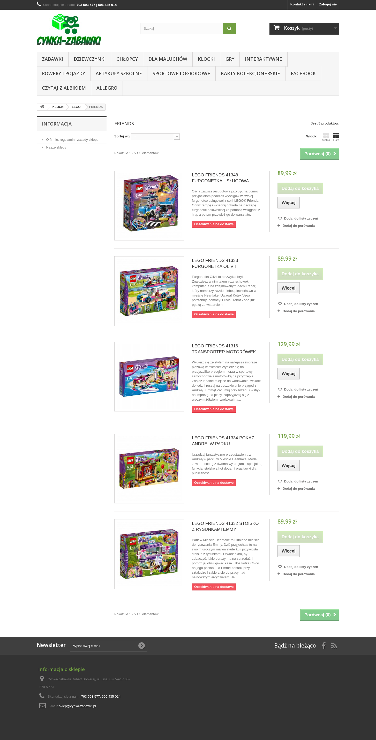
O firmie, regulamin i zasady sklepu (72, 137)
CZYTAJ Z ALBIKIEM (64, 88)
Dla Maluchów (167, 59)
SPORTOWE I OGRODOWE (181, 73)
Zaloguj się (328, 4)
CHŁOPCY (127, 59)
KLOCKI (206, 59)
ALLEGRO (106, 88)
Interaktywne (263, 59)
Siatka (326, 137)
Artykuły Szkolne (119, 73)
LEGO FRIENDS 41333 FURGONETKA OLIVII (215, 263)
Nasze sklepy (55, 145)
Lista (336, 137)
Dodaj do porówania (299, 226)
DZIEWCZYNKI (90, 59)
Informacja (57, 124)
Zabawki (52, 59)
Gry (229, 59)
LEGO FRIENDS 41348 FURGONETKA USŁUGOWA (220, 178)
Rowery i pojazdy (63, 73)
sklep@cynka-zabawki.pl (77, 706)
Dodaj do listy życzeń (300, 218)
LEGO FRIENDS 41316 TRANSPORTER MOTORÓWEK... (226, 349)
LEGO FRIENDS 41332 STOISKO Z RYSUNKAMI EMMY (225, 526)
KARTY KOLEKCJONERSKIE (250, 73)
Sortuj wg (122, 136)
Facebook (303, 73)
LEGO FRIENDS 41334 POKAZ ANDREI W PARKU (223, 440)
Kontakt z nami (302, 4)
